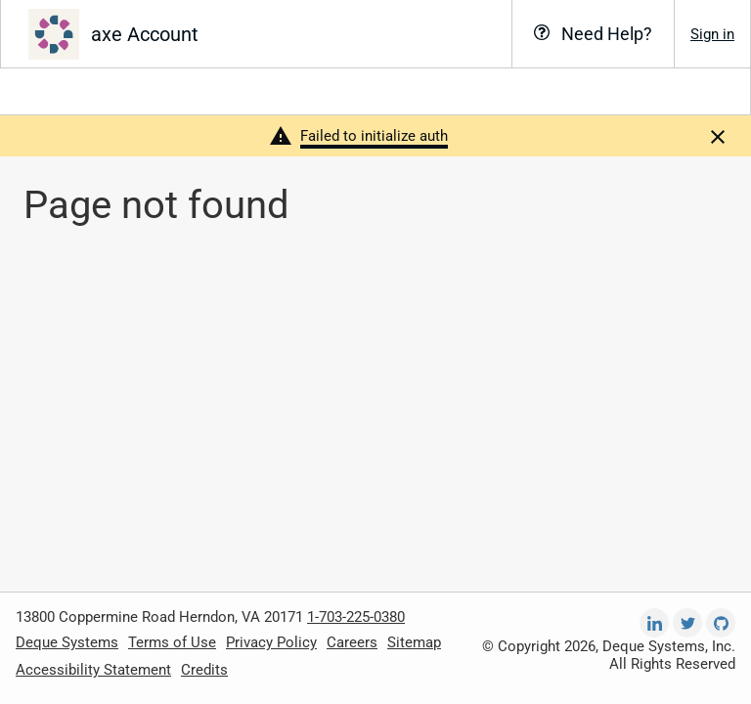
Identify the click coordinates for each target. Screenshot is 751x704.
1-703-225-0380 (356, 617)
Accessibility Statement (93, 670)
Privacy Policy (271, 642)
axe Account (145, 34)
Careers (352, 642)
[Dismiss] (717, 136)
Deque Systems (67, 642)
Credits (204, 670)
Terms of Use (172, 642)
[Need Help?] (593, 34)
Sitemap (414, 642)
